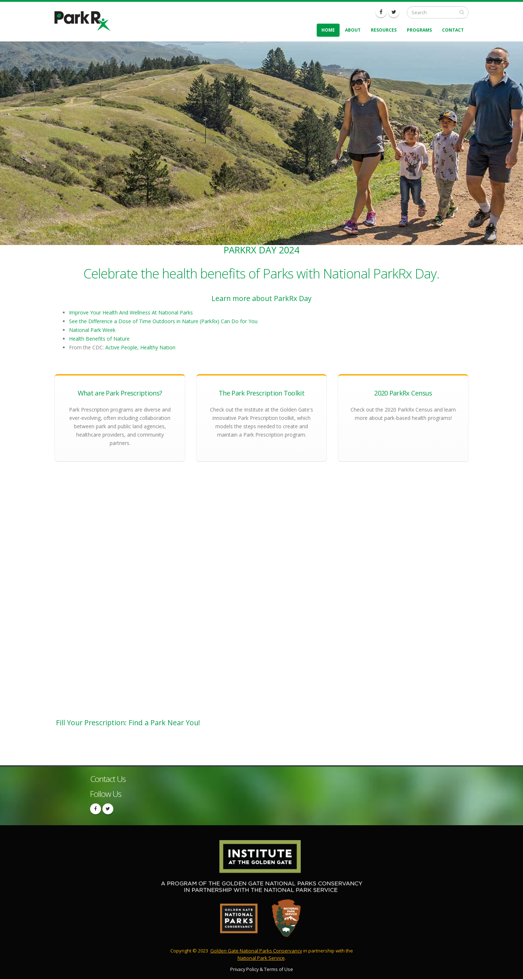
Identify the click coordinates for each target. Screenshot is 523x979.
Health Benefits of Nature (99, 338)
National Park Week (92, 329)
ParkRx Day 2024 (261, 250)
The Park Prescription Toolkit (261, 393)
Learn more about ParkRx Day (261, 298)
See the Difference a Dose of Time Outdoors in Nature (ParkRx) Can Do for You (163, 321)
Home (328, 30)
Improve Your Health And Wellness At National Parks (131, 312)
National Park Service (261, 958)
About (353, 30)
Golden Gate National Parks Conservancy (256, 950)
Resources (384, 30)
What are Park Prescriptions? (120, 393)
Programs (419, 30)
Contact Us (108, 779)
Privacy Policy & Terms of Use (261, 969)
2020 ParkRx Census (403, 393)
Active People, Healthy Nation (140, 347)
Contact (453, 30)
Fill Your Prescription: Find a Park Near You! (128, 722)
